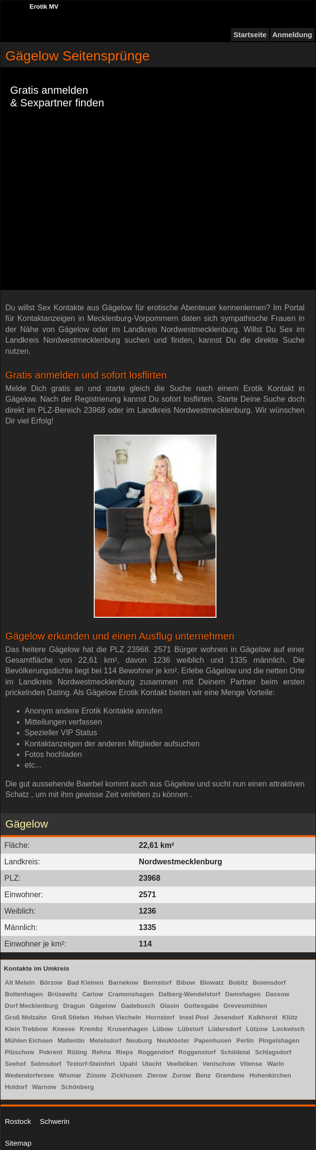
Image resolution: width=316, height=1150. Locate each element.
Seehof (15, 1063)
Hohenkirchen (270, 1075)
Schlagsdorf (273, 1052)
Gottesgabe (201, 1005)
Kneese (64, 1029)
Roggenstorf (196, 1052)
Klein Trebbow (26, 1029)
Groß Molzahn (26, 1017)
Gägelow (103, 1005)
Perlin (245, 1040)
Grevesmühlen (245, 1005)
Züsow (96, 1075)
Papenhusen (212, 1040)
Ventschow (218, 1063)
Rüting (77, 1052)
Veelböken (181, 1063)
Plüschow (19, 1052)
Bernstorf (157, 982)
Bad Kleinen (85, 982)
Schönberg (77, 1087)
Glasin (169, 1005)
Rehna (101, 1052)
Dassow (277, 994)
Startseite (249, 34)
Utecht (151, 1063)
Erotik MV (43, 6)
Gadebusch (138, 1005)
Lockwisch (288, 1029)
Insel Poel (194, 1017)
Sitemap (18, 1143)
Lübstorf (190, 1029)
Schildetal (235, 1052)
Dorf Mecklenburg (31, 1005)
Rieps (124, 1052)
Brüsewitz (62, 994)
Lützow (257, 1029)
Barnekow (123, 982)
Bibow (185, 982)
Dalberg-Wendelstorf (189, 994)
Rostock (18, 1121)
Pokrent (50, 1052)
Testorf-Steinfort (90, 1063)
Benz (203, 1075)
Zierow (157, 1075)
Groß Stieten (70, 1017)
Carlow (92, 994)
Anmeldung (293, 34)
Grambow (229, 1075)
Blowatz (212, 982)
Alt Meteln (20, 982)
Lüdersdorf (224, 1029)
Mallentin (71, 1040)
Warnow (44, 1087)
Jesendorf (229, 1017)
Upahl (128, 1063)
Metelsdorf (105, 1040)
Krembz (91, 1029)
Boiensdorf (269, 982)
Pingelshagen (279, 1040)
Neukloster (173, 1040)
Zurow (181, 1075)
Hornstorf (160, 1017)
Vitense (251, 1063)
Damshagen (243, 994)
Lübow (163, 1029)
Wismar (70, 1075)
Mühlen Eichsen (29, 1040)
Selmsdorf (45, 1063)
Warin (276, 1063)
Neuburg (139, 1040)
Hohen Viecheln (117, 1017)
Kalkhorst (262, 1017)
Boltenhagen (24, 994)
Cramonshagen (131, 994)
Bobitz (238, 982)
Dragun (74, 1005)
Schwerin (55, 1121)
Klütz (290, 1017)
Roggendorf (155, 1052)
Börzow (51, 982)
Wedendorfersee (29, 1075)
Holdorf (16, 1087)
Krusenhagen (128, 1029)
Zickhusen (126, 1075)
